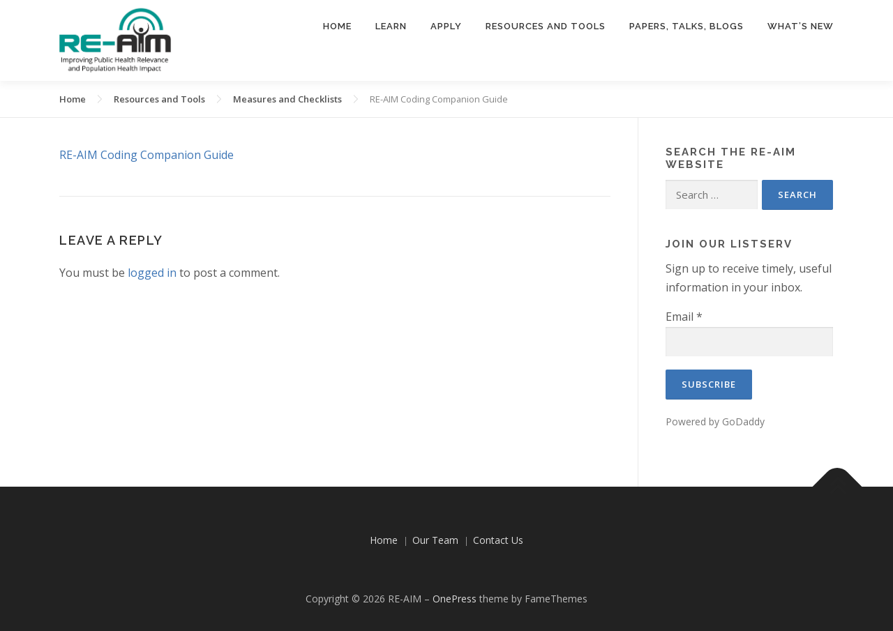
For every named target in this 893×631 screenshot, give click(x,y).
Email (684, 316)
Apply (446, 26)
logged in (152, 272)
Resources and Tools (546, 26)
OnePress (454, 598)
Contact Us (498, 540)
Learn (391, 26)
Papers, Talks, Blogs (686, 26)
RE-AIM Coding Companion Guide (146, 154)
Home (337, 26)
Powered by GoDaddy (715, 421)
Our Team (435, 540)
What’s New (800, 26)
